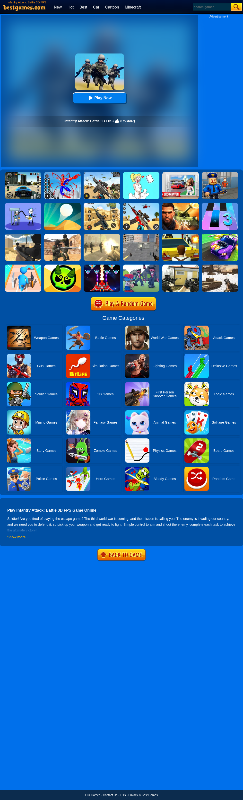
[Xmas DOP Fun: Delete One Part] (141, 173)
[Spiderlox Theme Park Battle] (62, 173)
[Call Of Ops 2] (180, 266)
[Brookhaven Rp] (180, 173)
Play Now (99, 98)
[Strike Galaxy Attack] (102, 266)
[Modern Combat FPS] (180, 204)
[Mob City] (180, 235)
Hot (71, 7)
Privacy (133, 795)
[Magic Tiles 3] (220, 204)
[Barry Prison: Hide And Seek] (220, 173)
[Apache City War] (141, 235)
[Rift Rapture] (141, 204)
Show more (16, 537)
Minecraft (133, 7)
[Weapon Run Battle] (23, 266)
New (58, 7)
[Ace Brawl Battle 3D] (62, 266)
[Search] (211, 7)
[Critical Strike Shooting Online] (102, 204)
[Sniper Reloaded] (23, 235)
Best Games (150, 795)
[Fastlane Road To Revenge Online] (220, 235)
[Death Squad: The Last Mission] (102, 235)
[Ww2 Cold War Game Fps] (220, 266)
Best (83, 7)
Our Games (92, 795)
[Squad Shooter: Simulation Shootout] (102, 173)
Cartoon (112, 7)
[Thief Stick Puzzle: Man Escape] (23, 204)
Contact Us (110, 795)
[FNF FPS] (141, 266)
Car (96, 7)
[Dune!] (62, 204)
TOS (123, 795)
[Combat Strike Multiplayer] (62, 235)
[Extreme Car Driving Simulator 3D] (23, 173)
